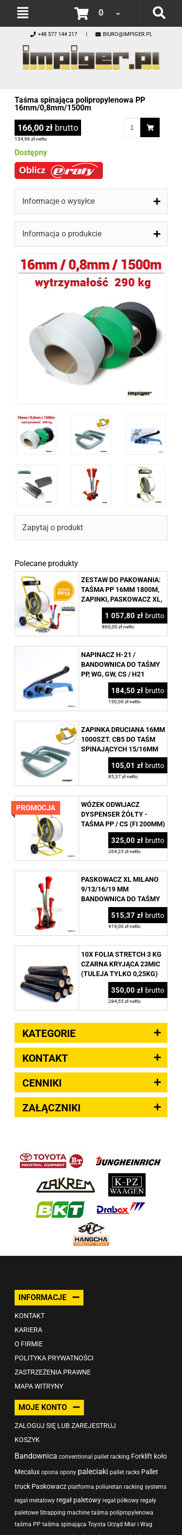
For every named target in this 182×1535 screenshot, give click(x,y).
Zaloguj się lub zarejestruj (65, 1425)
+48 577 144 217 (53, 34)
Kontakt (30, 1316)
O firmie (29, 1344)
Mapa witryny (39, 1386)
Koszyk (27, 1440)
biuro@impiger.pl (123, 34)
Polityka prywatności (54, 1358)
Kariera (28, 1330)
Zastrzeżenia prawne (53, 1372)
